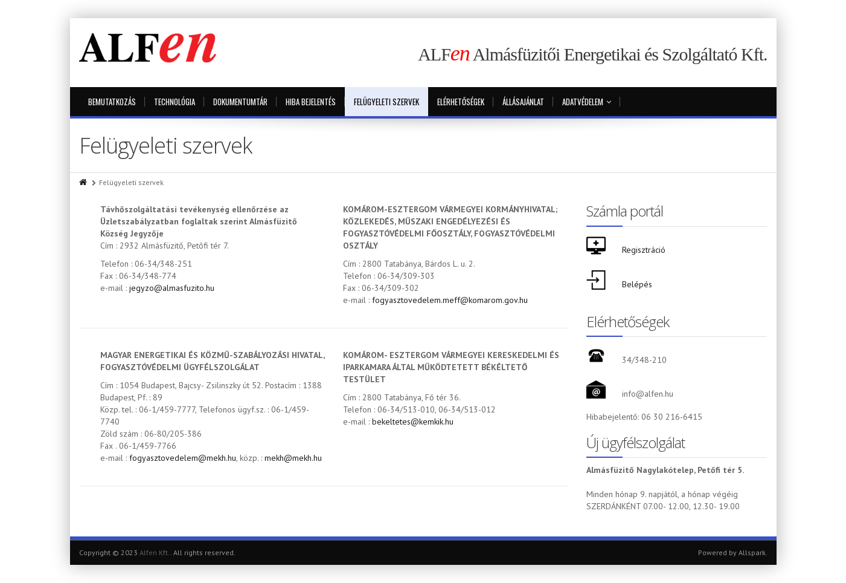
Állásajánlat (523, 102)
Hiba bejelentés (311, 102)
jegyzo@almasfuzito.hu (171, 287)
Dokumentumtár (240, 102)
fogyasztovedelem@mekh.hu (182, 457)
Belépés (637, 284)
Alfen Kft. (154, 552)
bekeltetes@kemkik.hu (412, 421)
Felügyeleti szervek (386, 102)
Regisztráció (643, 249)
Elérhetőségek (460, 102)
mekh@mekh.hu (293, 457)
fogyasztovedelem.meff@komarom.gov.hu (450, 300)
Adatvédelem (586, 102)
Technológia (174, 102)
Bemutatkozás (112, 102)
